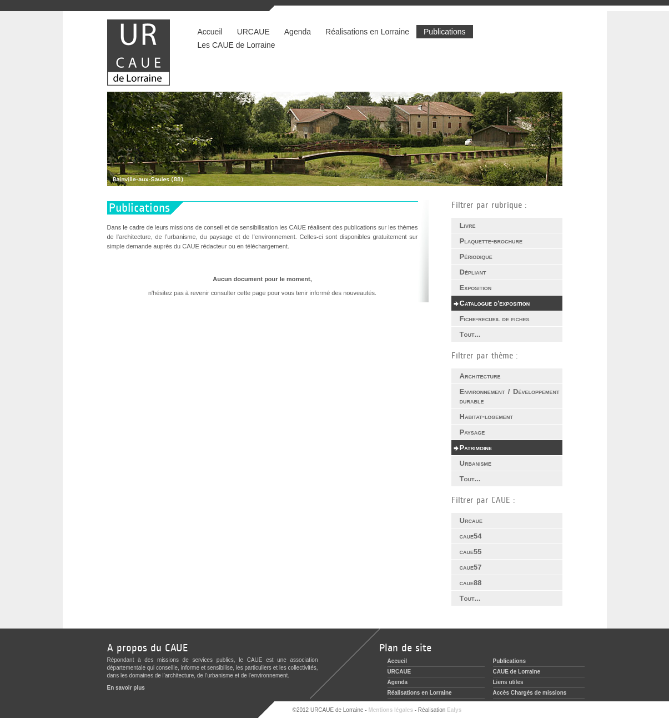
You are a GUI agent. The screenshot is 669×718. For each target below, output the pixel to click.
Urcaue (471, 520)
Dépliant (473, 272)
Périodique (476, 256)
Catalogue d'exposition (495, 303)
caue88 (471, 583)
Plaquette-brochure (491, 241)
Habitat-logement (486, 416)
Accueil (210, 31)
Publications (445, 31)
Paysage (472, 432)
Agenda (297, 31)
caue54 (471, 536)
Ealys (454, 710)
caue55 (471, 551)
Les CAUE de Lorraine (236, 45)
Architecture (480, 376)
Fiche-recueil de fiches (495, 319)
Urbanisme (475, 463)
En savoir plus (126, 688)
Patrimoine (476, 447)
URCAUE (253, 31)
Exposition (476, 287)
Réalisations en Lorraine (367, 31)
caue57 (471, 567)
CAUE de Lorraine (517, 672)
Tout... (470, 334)
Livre (468, 225)
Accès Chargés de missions (530, 693)
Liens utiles (508, 682)
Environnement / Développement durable (510, 396)
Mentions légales (390, 710)
